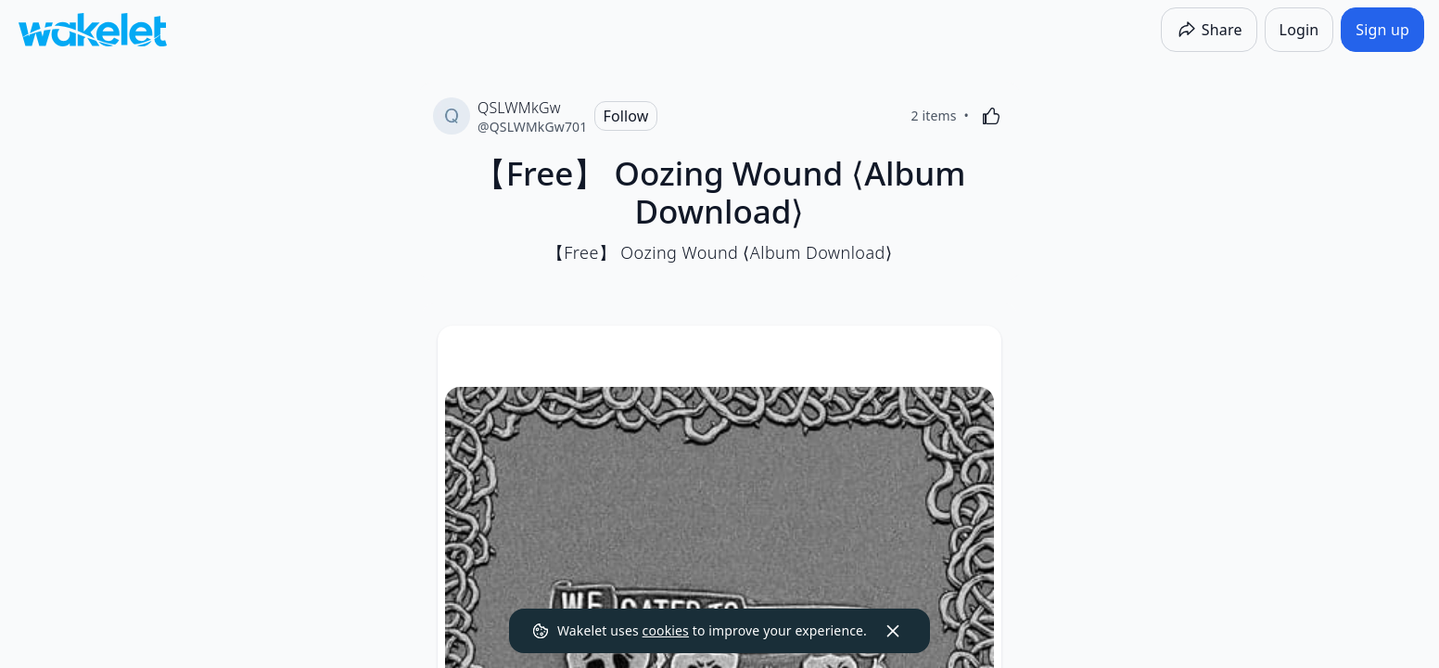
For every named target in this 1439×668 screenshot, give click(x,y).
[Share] (1209, 29)
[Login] (1299, 29)
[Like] (991, 116)
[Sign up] (1382, 29)
